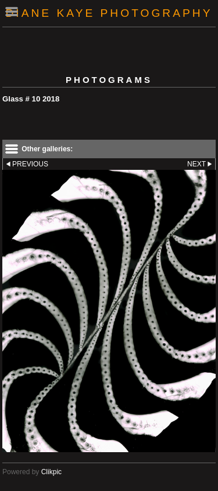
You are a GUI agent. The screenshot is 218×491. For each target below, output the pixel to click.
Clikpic (51, 472)
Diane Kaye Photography (109, 13)
